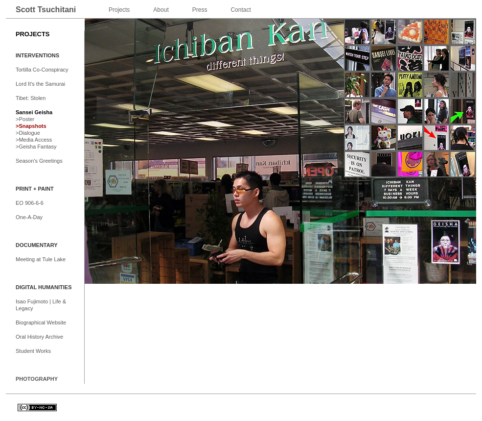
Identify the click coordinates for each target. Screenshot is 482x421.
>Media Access (34, 140)
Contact (240, 9)
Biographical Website (41, 322)
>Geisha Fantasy (36, 146)
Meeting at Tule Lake (41, 259)
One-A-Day (29, 217)
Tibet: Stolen (31, 98)
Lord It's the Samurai (40, 84)
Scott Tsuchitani (46, 9)
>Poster (25, 119)
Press (199, 9)
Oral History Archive (39, 337)
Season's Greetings (39, 161)
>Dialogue (28, 133)
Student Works (33, 351)
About (160, 9)
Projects (119, 9)
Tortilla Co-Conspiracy (42, 70)
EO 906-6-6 (30, 203)
